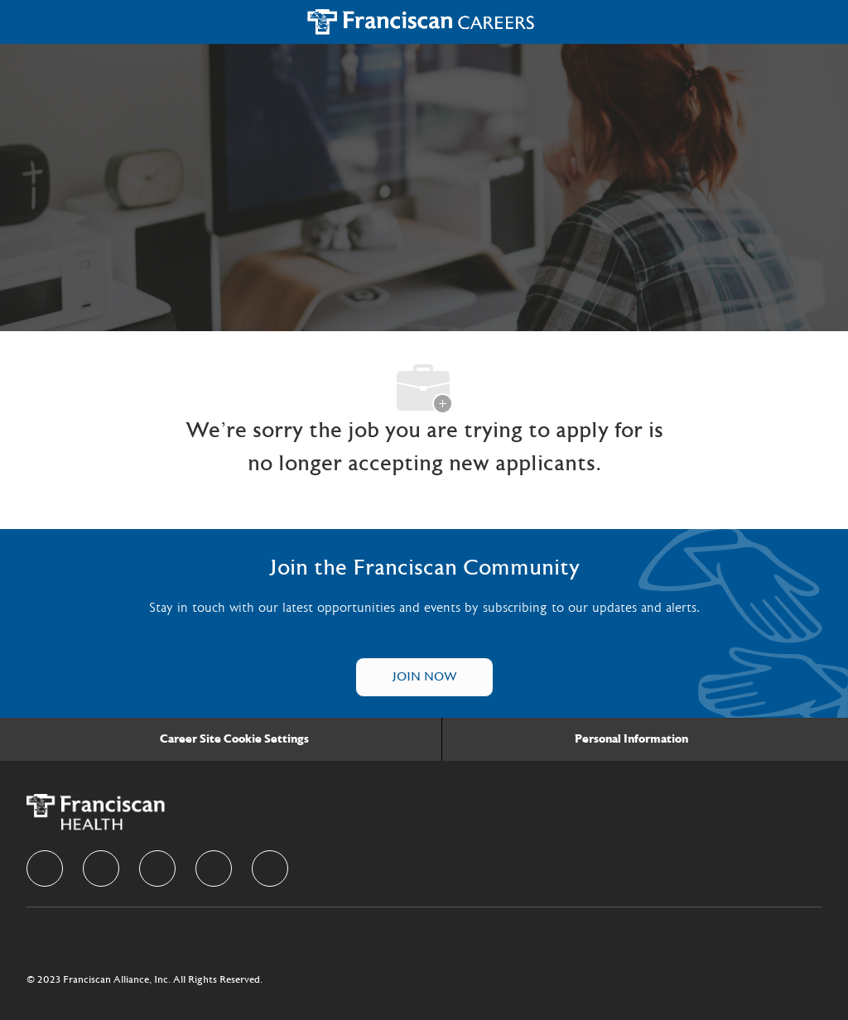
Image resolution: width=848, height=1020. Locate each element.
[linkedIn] (101, 868)
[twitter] (157, 868)
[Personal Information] (631, 739)
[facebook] (44, 868)
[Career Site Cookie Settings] (234, 739)
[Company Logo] (421, 21)
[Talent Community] (424, 677)
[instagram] (213, 868)
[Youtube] (270, 868)
